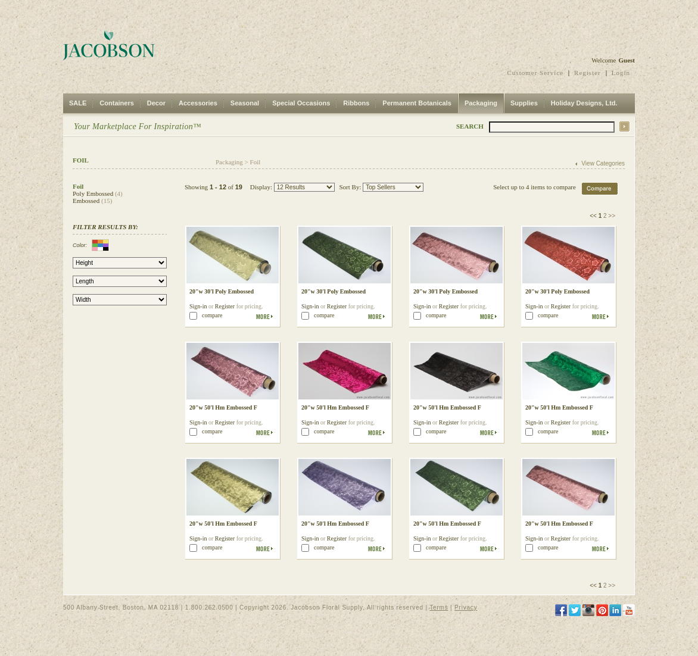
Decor (156, 103)
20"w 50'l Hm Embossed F (223, 407)
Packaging (481, 103)
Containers (116, 103)
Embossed (86, 200)
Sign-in (198, 306)
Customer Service (535, 72)
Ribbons (356, 103)
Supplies (524, 103)
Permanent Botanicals (416, 103)
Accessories (198, 103)
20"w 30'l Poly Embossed (221, 291)
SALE (77, 103)
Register (587, 72)
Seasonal (244, 103)
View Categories (603, 163)
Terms (438, 607)
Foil (255, 161)
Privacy (465, 607)
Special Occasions (301, 103)
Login (621, 72)
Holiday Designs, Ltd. (584, 103)
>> (611, 216)
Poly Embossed (93, 193)
